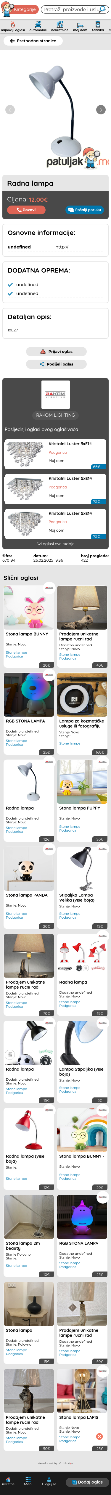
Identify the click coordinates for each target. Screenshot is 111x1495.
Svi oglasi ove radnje (55, 544)
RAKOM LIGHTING (55, 415)
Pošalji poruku (84, 209)
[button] (101, 109)
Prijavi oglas (56, 351)
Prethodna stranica (33, 41)
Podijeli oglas (56, 364)
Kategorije (19, 9)
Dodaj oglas (87, 1482)
